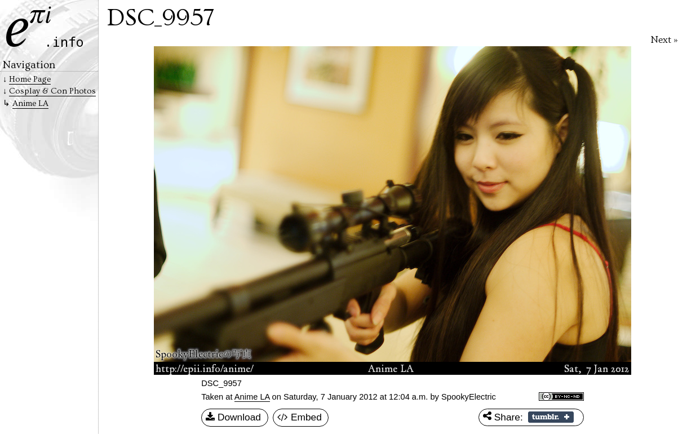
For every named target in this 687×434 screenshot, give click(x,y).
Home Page (30, 79)
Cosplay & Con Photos (52, 91)
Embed (299, 417)
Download (233, 417)
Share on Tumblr (551, 417)
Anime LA (252, 396)
